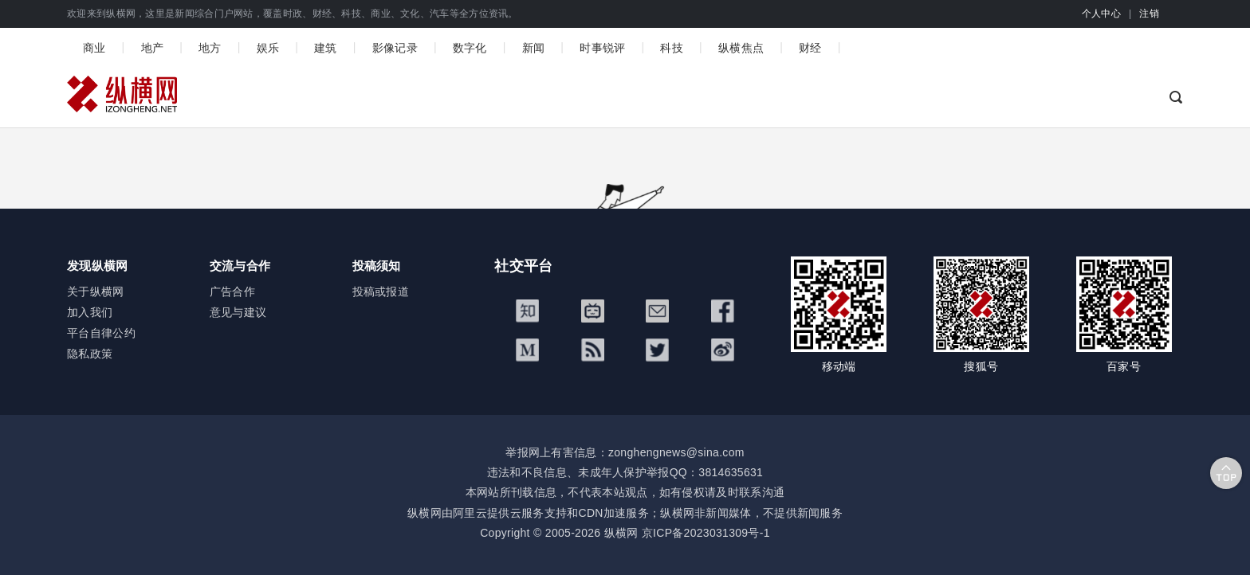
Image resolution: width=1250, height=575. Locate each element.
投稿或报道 (381, 291)
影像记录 (395, 47)
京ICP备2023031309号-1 (706, 532)
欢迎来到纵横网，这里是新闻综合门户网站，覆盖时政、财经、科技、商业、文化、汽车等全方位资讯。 (292, 13)
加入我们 (89, 312)
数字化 (470, 47)
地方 (210, 47)
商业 (94, 47)
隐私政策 (89, 353)
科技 (671, 47)
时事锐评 (602, 47)
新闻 (533, 47)
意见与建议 (238, 312)
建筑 (325, 47)
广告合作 (232, 291)
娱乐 (268, 47)
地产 (152, 47)
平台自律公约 (101, 333)
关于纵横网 (95, 291)
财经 (810, 47)
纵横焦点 (741, 47)
